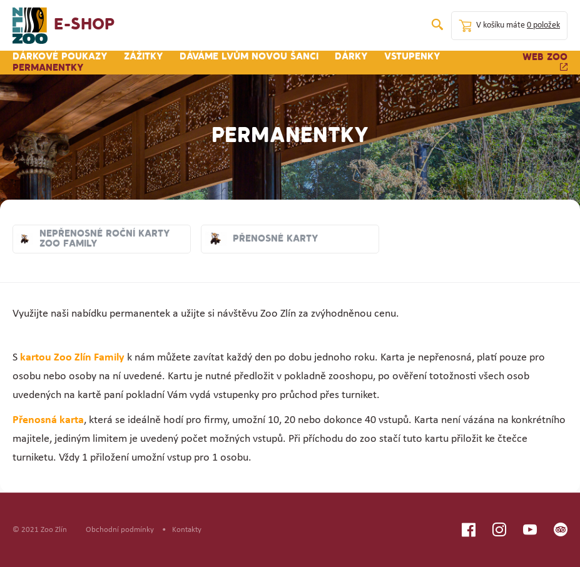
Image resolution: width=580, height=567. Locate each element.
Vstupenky (412, 57)
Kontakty (186, 530)
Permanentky (48, 68)
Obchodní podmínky (120, 530)
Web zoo (544, 62)
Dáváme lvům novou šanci (249, 57)
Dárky (351, 57)
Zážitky (143, 57)
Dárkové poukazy (60, 57)
